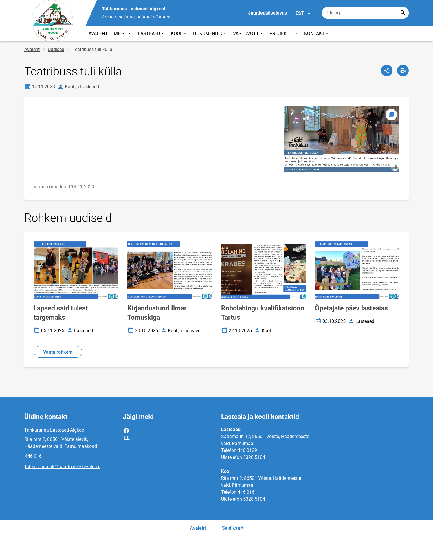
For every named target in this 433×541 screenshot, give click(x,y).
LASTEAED (151, 33)
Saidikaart (232, 528)
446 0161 (34, 456)
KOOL (179, 33)
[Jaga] (386, 70)
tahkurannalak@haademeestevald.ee (62, 466)
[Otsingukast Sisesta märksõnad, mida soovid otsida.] (365, 13)
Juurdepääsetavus (267, 13)
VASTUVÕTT (248, 33)
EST (303, 13)
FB (126, 434)
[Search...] (403, 13)
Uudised (56, 49)
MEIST (123, 33)
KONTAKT (316, 33)
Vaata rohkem (58, 352)
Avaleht (32, 49)
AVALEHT (98, 33)
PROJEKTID (283, 33)
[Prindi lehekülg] (403, 70)
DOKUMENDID (210, 33)
